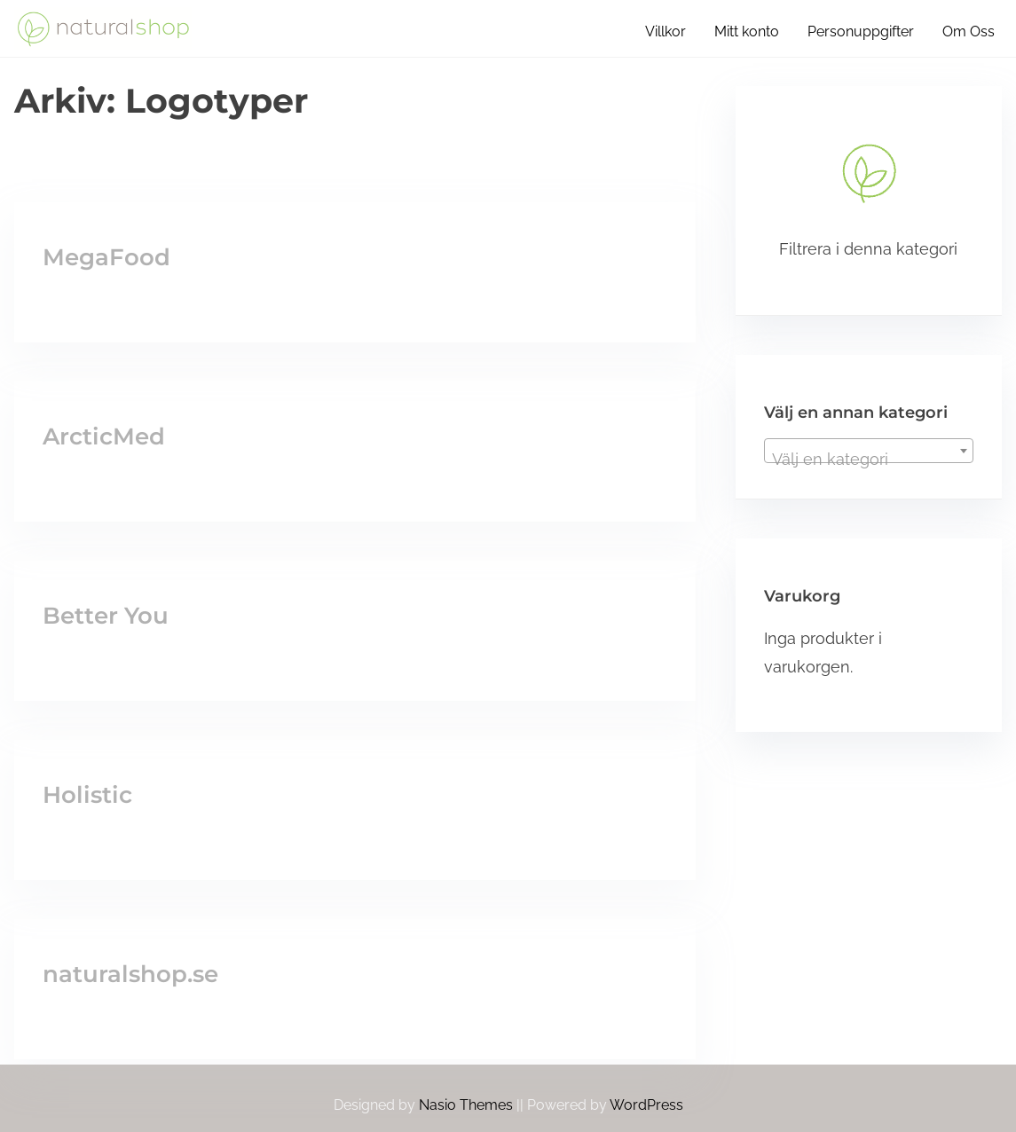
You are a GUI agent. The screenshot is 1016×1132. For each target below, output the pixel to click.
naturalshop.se (130, 974)
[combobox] (869, 450)
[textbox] (869, 459)
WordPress (646, 1105)
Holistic (87, 795)
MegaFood (106, 257)
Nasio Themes (467, 1105)
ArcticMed (104, 436)
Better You (106, 615)
